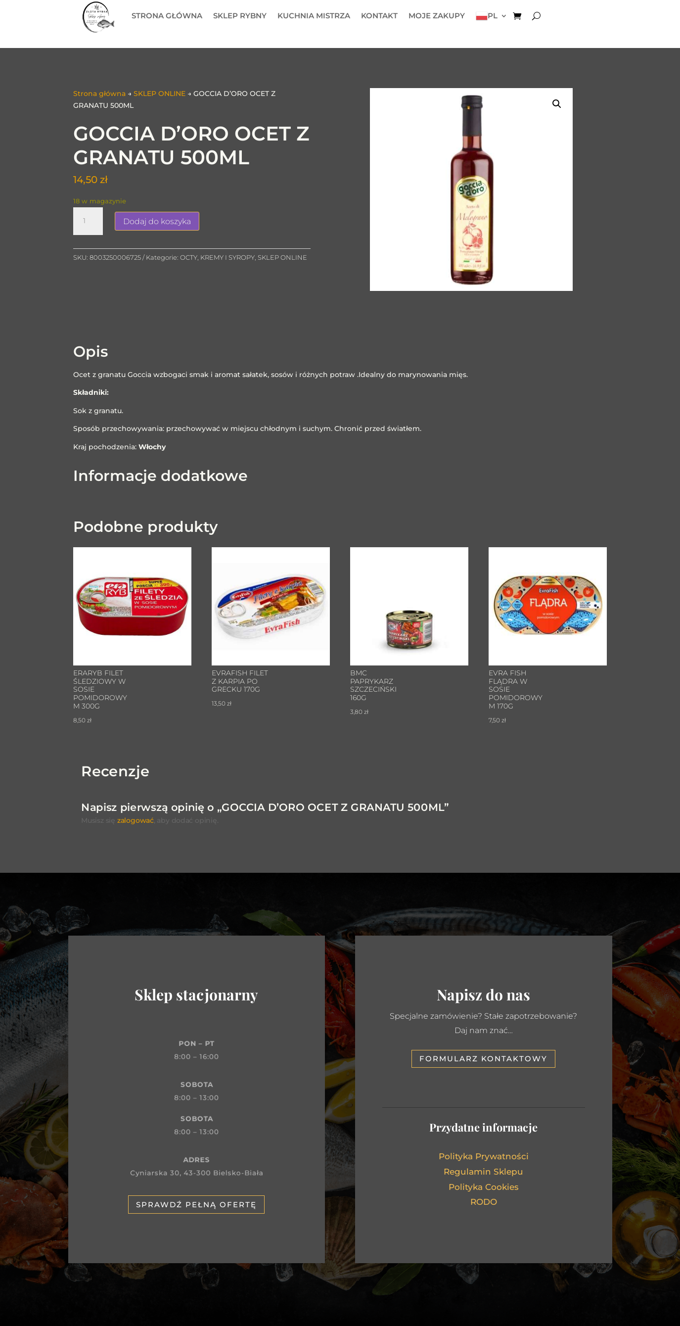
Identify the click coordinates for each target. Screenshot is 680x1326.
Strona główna (99, 93)
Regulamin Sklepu (483, 1172)
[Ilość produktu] (88, 221)
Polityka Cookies (484, 1187)
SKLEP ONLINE (159, 93)
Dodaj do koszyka (157, 221)
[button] (557, 104)
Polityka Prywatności (484, 1156)
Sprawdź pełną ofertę (196, 1204)
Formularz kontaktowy (483, 1058)
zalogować (134, 820)
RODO (483, 1202)
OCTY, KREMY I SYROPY (217, 257)
